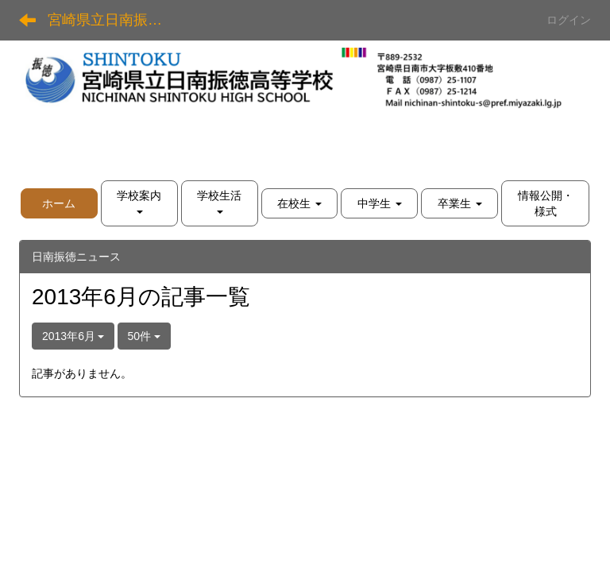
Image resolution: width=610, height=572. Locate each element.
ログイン (568, 20)
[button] (139, 203)
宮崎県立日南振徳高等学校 (115, 20)
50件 (144, 336)
